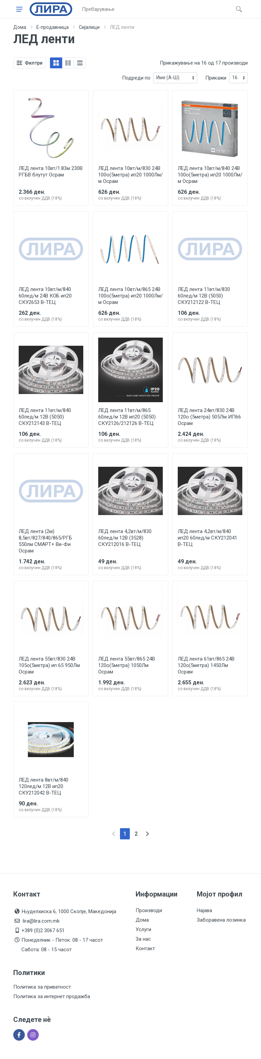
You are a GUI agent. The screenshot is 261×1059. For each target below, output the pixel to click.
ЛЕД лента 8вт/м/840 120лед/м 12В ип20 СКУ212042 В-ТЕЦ (43, 786)
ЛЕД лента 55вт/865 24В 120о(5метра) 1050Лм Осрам (126, 665)
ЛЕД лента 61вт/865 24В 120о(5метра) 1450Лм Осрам (206, 665)
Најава (204, 910)
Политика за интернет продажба (51, 996)
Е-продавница (52, 27)
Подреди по (136, 78)
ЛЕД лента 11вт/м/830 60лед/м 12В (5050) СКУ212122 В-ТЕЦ (204, 295)
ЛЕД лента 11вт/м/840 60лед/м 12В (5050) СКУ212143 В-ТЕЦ (45, 416)
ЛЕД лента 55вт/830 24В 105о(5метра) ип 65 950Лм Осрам (49, 665)
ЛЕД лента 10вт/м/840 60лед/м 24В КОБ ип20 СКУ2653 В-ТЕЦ (45, 295)
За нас (143, 939)
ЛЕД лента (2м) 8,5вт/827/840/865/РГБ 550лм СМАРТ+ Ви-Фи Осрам (45, 541)
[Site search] (155, 9)
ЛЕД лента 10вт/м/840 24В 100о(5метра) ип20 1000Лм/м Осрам (210, 174)
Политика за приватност (42, 987)
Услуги (143, 929)
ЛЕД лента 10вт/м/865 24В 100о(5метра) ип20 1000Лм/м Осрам (130, 295)
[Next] (147, 833)
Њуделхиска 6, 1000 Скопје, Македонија (68, 911)
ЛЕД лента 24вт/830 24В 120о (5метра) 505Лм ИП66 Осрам (209, 416)
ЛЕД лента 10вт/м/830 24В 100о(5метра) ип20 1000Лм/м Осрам (130, 174)
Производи (149, 910)
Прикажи (215, 78)
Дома (19, 27)
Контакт (145, 948)
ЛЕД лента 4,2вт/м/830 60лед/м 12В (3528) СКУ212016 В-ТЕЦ (125, 537)
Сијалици (89, 27)
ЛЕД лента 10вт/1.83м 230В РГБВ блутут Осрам (51, 171)
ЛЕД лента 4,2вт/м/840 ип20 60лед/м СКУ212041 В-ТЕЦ (207, 537)
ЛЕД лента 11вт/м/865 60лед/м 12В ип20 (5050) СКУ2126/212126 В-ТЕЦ (127, 416)
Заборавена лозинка (221, 920)
